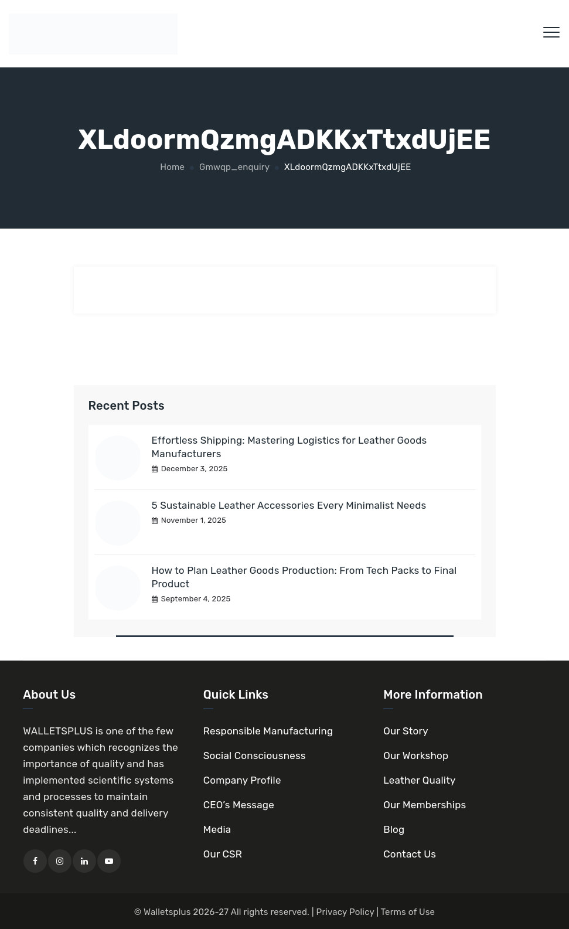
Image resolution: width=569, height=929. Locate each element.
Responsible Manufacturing (268, 731)
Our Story (405, 731)
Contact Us (409, 854)
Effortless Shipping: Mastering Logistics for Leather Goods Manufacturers (289, 447)
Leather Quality (419, 780)
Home (171, 167)
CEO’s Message (238, 805)
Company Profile (242, 780)
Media (217, 829)
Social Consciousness (254, 755)
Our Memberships (424, 805)
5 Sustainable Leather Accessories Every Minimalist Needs (289, 505)
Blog (393, 829)
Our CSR (222, 854)
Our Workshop (415, 755)
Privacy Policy (345, 912)
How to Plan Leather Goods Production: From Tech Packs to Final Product (304, 577)
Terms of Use (408, 912)
